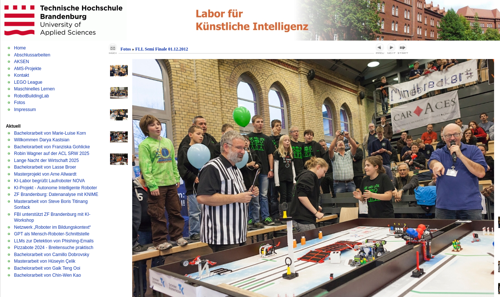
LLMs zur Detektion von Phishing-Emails (53, 241)
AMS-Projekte (27, 68)
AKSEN (21, 61)
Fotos (19, 102)
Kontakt (21, 75)
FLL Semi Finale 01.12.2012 (161, 49)
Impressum (25, 109)
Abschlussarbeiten (32, 55)
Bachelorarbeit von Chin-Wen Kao (47, 275)
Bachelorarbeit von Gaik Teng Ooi (47, 268)
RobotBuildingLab (31, 96)
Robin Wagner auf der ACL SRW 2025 (51, 153)
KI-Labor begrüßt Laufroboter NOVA (49, 180)
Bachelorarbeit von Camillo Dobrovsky (51, 254)
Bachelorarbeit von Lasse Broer (45, 167)
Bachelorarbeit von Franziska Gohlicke (52, 146)
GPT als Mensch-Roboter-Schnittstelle (51, 233)
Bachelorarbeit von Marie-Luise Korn (50, 133)
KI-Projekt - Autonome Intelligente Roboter (55, 187)
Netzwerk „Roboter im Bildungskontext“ (52, 227)
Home (20, 48)
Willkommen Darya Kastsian (41, 139)
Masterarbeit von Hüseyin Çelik (44, 261)
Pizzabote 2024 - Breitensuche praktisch (53, 247)
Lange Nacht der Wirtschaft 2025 (46, 160)
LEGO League (28, 82)
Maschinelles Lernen (34, 88)
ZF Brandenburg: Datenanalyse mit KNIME (56, 194)
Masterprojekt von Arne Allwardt (45, 174)
